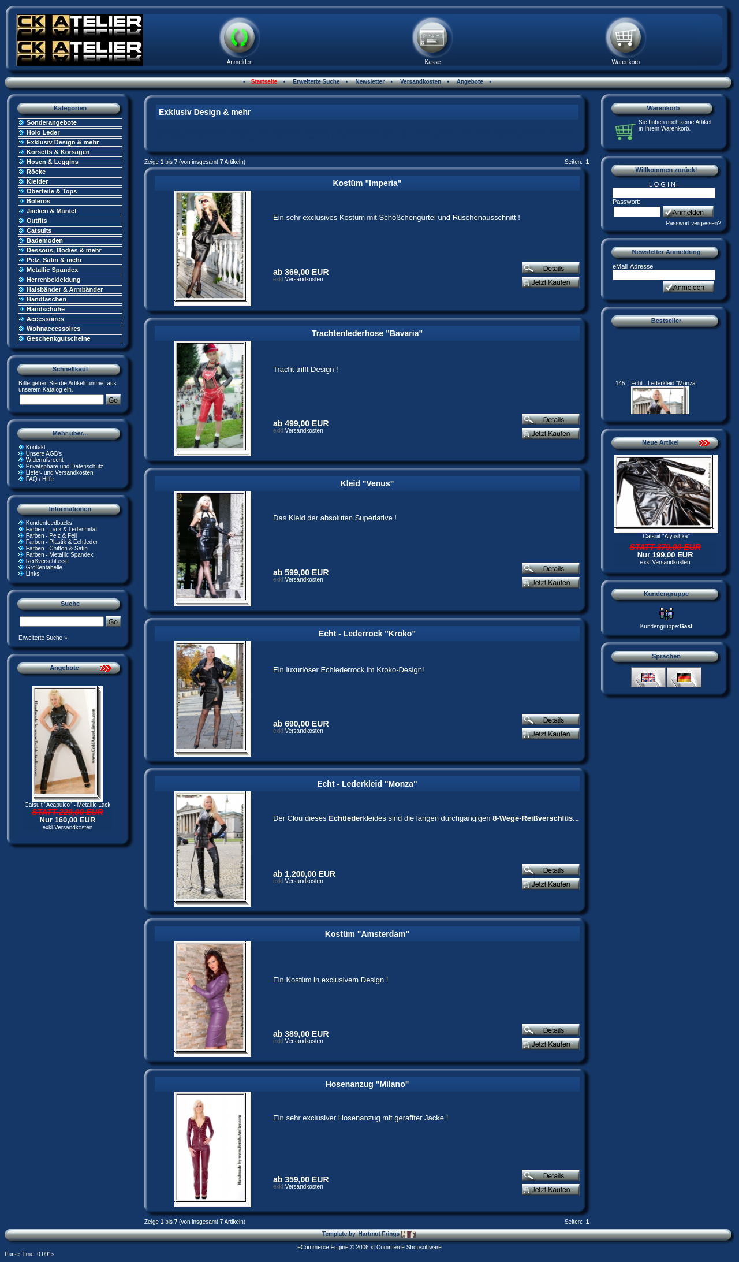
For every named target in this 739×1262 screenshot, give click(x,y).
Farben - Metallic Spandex (60, 555)
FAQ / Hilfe (40, 479)
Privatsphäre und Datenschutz (64, 466)
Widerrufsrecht (45, 460)
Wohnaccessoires (53, 328)
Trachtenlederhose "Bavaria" (367, 333)
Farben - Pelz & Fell (51, 536)
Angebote (469, 82)
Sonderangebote (52, 122)
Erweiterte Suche (316, 82)
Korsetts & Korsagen (58, 151)
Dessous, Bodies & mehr (64, 250)
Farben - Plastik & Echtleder (62, 542)
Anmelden (240, 62)
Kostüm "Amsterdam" (367, 934)
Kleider (37, 181)
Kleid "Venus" (367, 483)
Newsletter (369, 82)
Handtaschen (46, 299)
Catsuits (39, 230)
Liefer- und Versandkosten (60, 473)
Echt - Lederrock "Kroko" (367, 633)
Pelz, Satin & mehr (54, 259)
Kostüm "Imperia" (367, 183)
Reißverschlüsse (47, 561)
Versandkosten (419, 82)
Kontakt (36, 447)
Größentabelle (44, 567)
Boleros (38, 201)
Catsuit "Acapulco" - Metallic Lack (68, 805)
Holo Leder (43, 132)
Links (32, 574)
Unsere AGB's (44, 454)
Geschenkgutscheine (59, 338)
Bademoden (45, 240)
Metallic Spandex (52, 269)
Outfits (37, 220)
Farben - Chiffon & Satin (57, 548)
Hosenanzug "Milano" (367, 1084)
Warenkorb (626, 62)
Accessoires (45, 318)
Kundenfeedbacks (49, 523)
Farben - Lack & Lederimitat (61, 529)
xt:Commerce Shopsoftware (405, 1247)
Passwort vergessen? (693, 223)
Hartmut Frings (386, 1234)
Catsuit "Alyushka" (666, 536)
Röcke (36, 171)
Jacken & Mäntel (51, 210)
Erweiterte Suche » (43, 638)
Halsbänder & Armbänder (65, 289)
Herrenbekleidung (54, 279)
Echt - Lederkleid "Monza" (367, 783)
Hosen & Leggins (53, 161)
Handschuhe (46, 309)
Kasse (433, 62)
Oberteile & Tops (52, 191)
